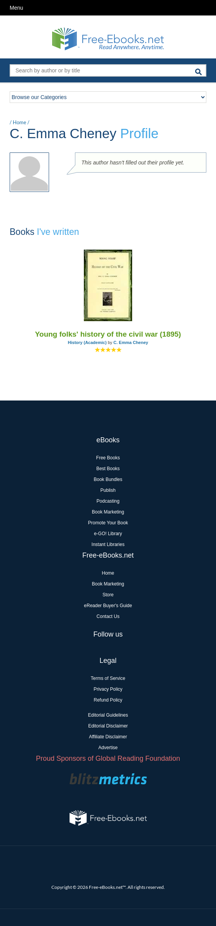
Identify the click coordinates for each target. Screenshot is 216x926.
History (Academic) (87, 342)
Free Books (108, 457)
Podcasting (108, 501)
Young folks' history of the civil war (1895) (108, 334)
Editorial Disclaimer (108, 726)
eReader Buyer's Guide (108, 605)
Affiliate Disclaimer (108, 736)
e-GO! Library (108, 533)
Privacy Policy (108, 689)
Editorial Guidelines (108, 715)
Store (108, 594)
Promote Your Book (108, 522)
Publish (108, 490)
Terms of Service (108, 678)
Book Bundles (108, 479)
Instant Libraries (108, 544)
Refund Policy (108, 700)
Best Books (108, 468)
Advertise (107, 747)
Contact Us (108, 616)
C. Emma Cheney (131, 342)
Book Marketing (108, 512)
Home (19, 122)
